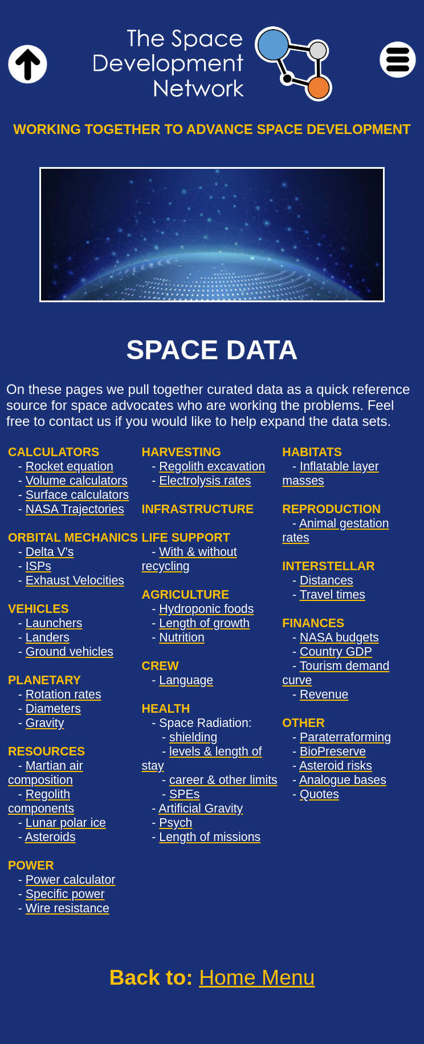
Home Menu (257, 977)
